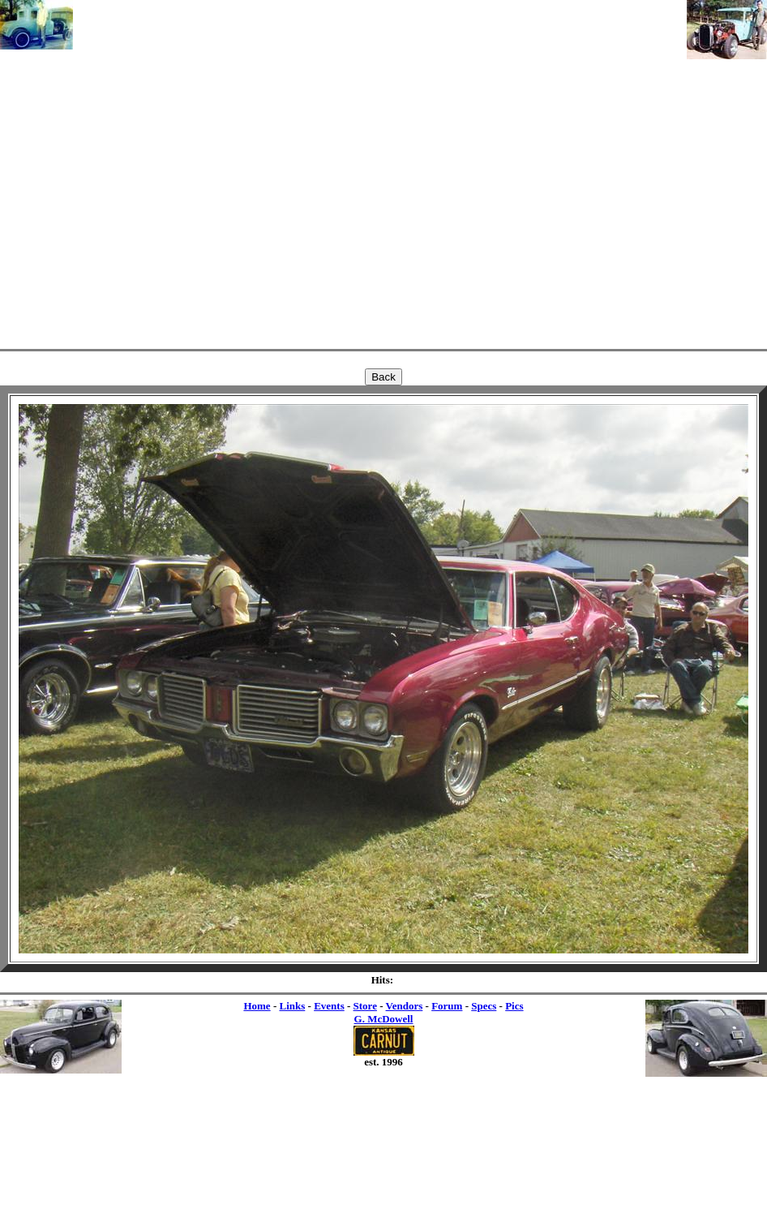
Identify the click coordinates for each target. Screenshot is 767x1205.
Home (256, 1006)
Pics (514, 1006)
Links (292, 1006)
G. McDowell (383, 1019)
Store (365, 1006)
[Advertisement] (379, 171)
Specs (483, 1006)
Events (329, 1006)
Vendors (404, 1006)
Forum (446, 1006)
